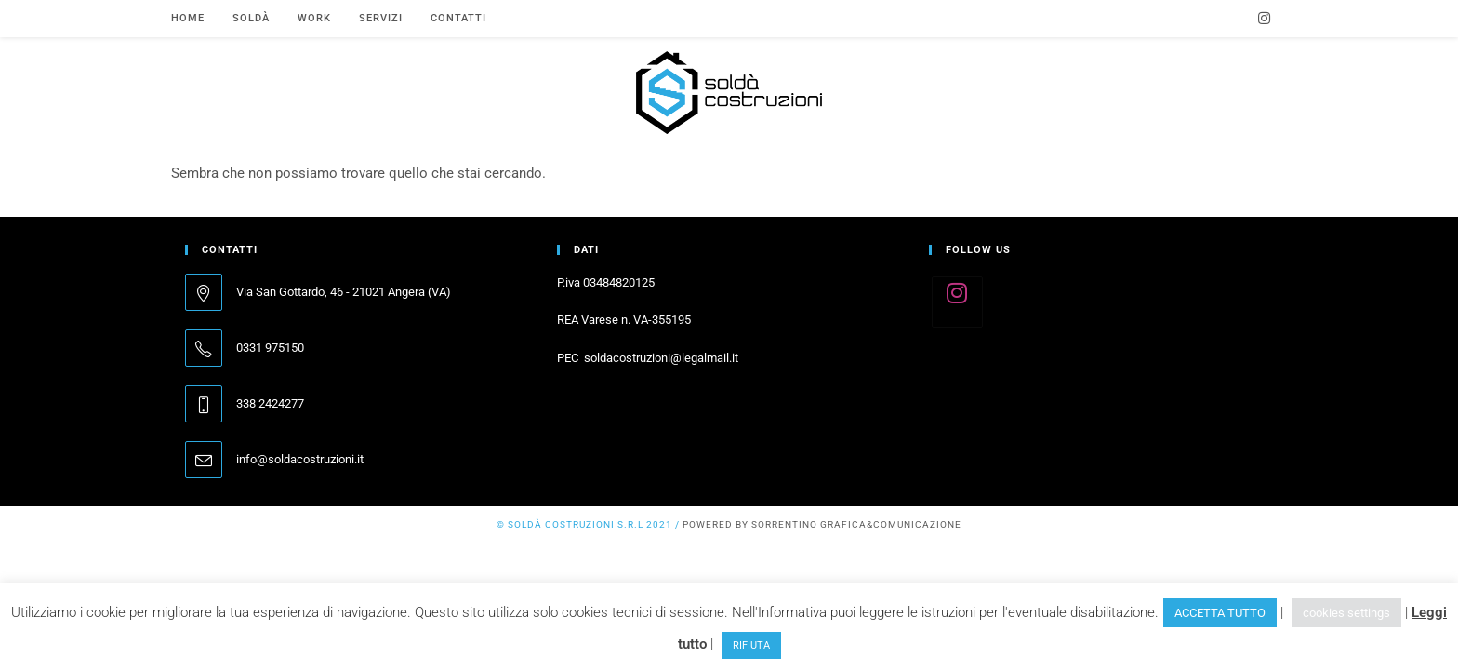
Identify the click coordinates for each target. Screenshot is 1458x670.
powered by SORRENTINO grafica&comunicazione (822, 524)
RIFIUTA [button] (751, 645)
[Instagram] (957, 302)
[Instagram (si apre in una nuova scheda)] (1264, 18)
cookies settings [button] (1346, 613)
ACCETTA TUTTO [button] (1220, 613)
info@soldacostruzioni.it (300, 459)
